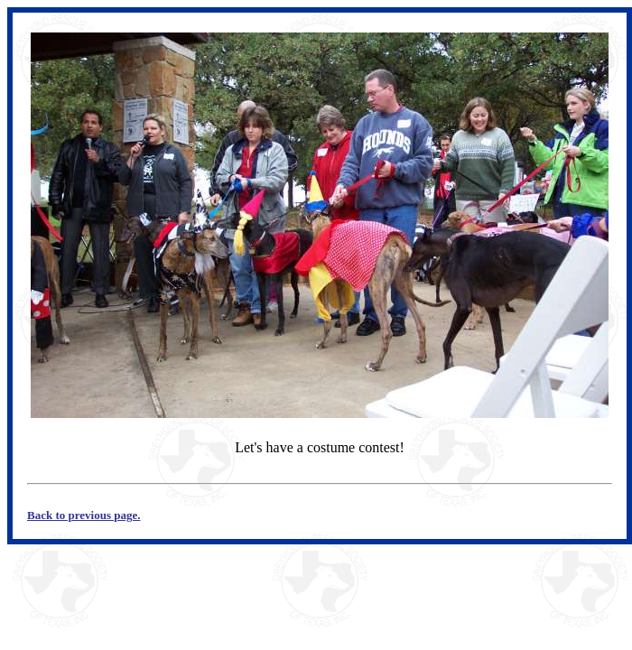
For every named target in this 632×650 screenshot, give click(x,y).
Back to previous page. (83, 515)
